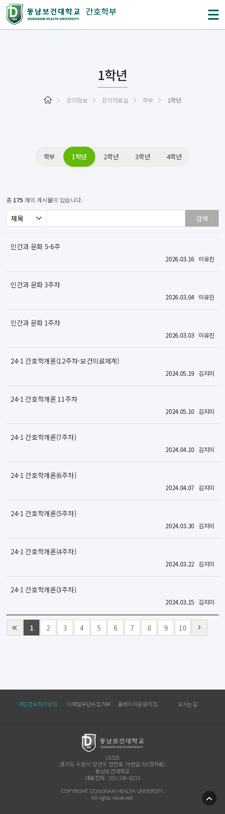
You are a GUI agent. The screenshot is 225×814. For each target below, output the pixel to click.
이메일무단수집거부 (89, 704)
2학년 (111, 156)
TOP (209, 798)
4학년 (174, 156)
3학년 (142, 156)
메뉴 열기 (213, 15)
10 (182, 628)
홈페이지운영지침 (137, 704)
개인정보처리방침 (37, 704)
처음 (15, 628)
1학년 (79, 156)
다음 (199, 628)
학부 (49, 156)
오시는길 (187, 704)
